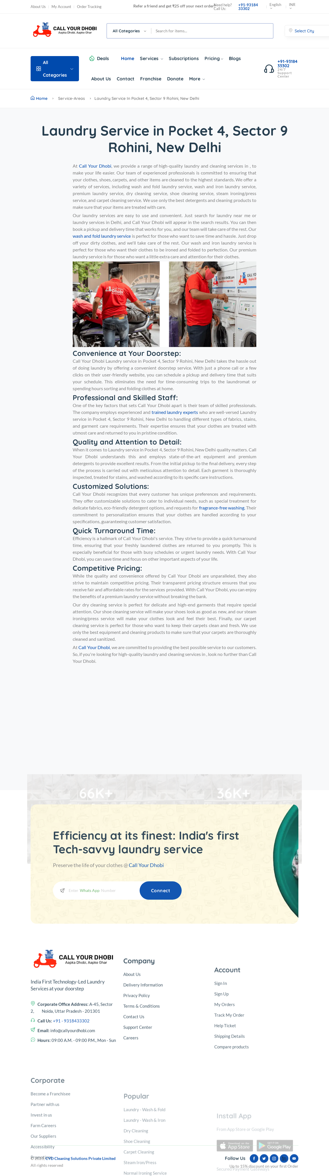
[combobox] (129, 31)
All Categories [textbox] (126, 30)
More (197, 79)
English (275, 7)
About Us (38, 7)
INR (292, 7)
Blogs (235, 58)
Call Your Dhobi (146, 865)
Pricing (214, 58)
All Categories (54, 69)
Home (127, 58)
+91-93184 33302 (248, 7)
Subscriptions (184, 58)
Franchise (150, 79)
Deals (103, 58)
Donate (175, 79)
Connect (161, 890)
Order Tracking (89, 7)
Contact (125, 79)
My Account (61, 7)
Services (151, 58)
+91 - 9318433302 (71, 1109)
